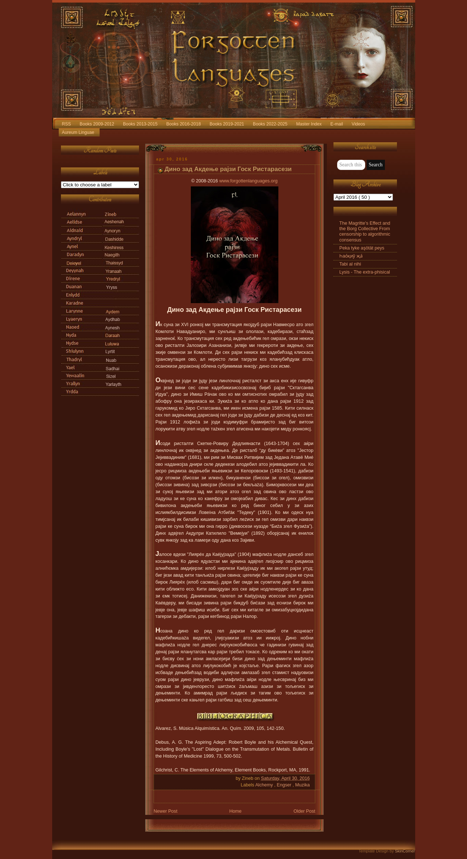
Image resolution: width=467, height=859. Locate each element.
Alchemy (264, 785)
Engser (285, 785)
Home (235, 811)
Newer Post (165, 811)
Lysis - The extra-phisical (364, 272)
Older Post (304, 811)
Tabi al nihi (350, 264)
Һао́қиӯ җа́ (351, 256)
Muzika (302, 785)
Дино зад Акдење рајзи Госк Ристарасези (228, 169)
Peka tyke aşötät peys (361, 248)
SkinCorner (405, 851)
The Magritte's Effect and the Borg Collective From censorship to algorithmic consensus (364, 231)
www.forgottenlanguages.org (248, 180)
